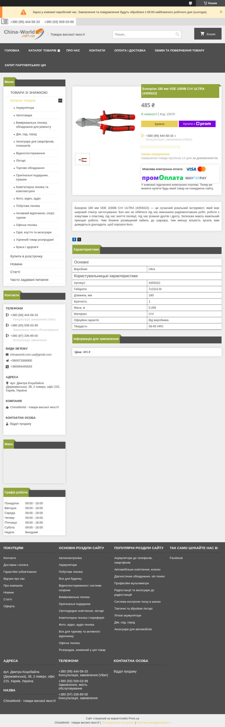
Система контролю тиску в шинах (137, 601)
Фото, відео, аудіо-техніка (76, 624)
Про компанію (13, 585)
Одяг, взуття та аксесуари (33, 232)
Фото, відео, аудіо (28, 198)
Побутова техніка (28, 206)
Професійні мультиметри (131, 583)
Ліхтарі (20, 160)
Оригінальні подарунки (74, 604)
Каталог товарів (42, 50)
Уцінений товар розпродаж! (35, 239)
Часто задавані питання (29, 280)
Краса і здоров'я (27, 247)
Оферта (8, 606)
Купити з (197, 124)
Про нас (73, 50)
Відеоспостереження (30, 153)
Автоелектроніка (70, 558)
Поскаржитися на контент (118, 722)
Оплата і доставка (130, 50)
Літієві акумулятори (127, 615)
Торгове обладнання (30, 168)
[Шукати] (177, 34)
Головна (12, 50)
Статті (15, 272)
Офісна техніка (26, 225)
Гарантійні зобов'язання (20, 571)
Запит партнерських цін (25, 65)
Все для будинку (70, 578)
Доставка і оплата (15, 565)
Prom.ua (134, 718)
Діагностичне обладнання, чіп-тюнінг (139, 576)
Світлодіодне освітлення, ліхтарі (81, 611)
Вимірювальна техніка (74, 597)
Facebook (176, 558)
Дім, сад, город (26, 134)
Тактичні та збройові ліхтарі (133, 608)
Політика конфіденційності (154, 722)
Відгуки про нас (14, 578)
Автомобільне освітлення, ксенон (137, 569)
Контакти (97, 50)
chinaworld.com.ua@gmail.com (31, 354)
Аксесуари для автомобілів (133, 629)
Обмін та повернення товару (179, 50)
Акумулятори (25, 107)
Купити (159, 124)
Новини (16, 264)
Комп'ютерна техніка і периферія (81, 617)
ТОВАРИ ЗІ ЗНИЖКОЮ (29, 92)
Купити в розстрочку (26, 256)
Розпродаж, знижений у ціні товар (82, 650)
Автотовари (24, 115)
